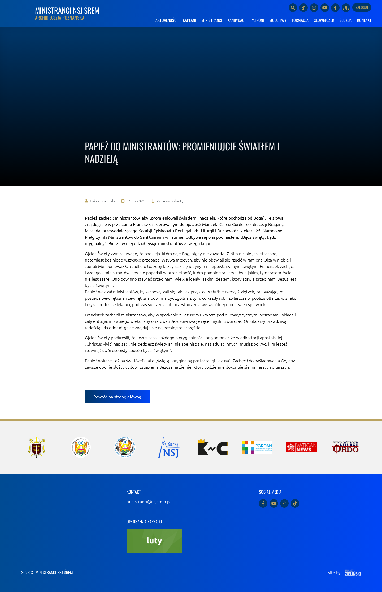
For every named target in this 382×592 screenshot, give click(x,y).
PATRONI (257, 20)
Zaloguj (362, 7)
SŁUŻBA (346, 20)
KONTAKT (364, 20)
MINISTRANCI (211, 20)
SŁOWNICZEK (324, 20)
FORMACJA (300, 20)
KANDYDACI (236, 20)
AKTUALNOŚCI (166, 20)
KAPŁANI (189, 20)
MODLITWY (277, 20)
